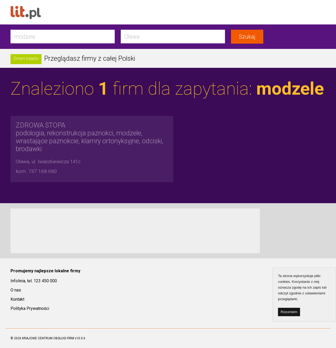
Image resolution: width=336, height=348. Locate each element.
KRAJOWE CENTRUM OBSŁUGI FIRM (48, 338)
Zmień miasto (26, 58)
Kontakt (17, 299)
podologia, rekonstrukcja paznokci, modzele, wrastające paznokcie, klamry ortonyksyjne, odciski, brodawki (89, 137)
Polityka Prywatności (29, 308)
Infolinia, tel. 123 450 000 (33, 280)
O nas (15, 290)
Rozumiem (289, 312)
